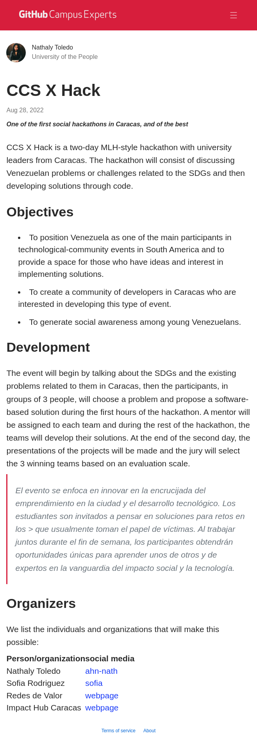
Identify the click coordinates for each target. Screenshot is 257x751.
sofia (93, 682)
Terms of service (119, 730)
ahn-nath (101, 670)
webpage (101, 695)
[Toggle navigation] (233, 15)
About (149, 730)
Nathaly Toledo (52, 47)
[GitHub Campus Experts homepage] (67, 20)
